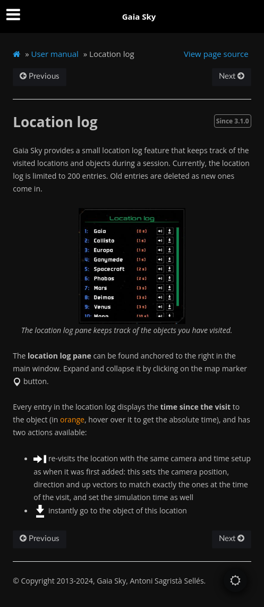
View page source (216, 53)
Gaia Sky (139, 16)
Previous (39, 76)
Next (231, 76)
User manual (55, 53)
